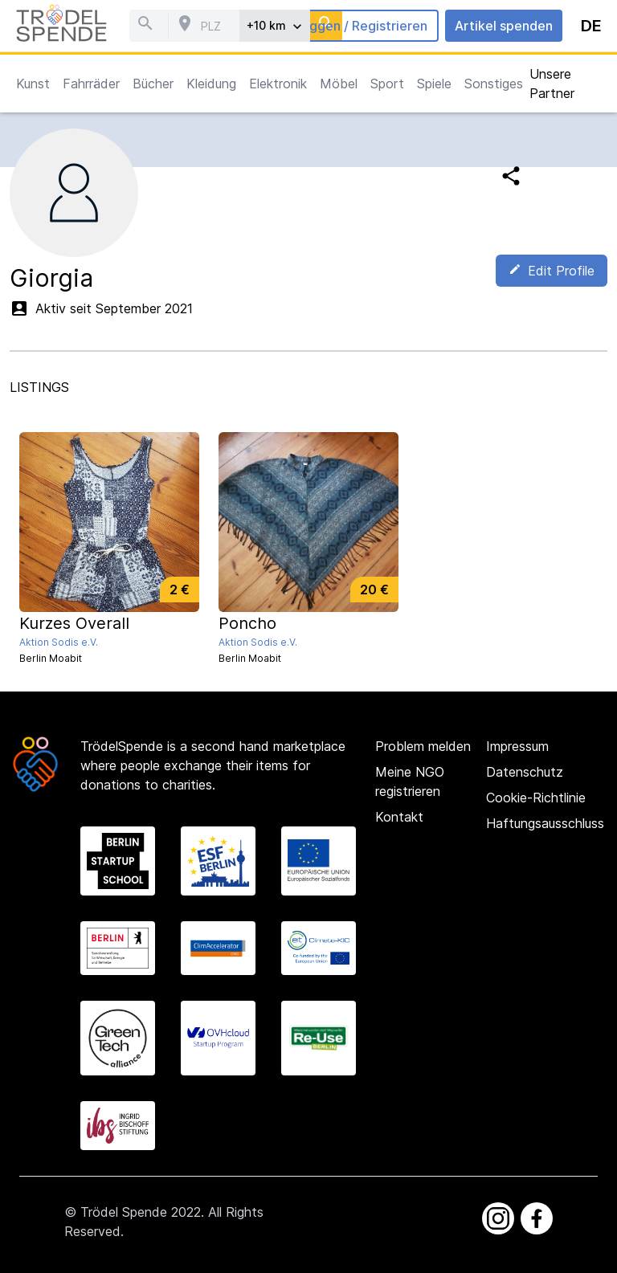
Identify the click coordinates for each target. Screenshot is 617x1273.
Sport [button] (387, 83)
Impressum (517, 746)
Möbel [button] (339, 83)
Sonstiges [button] (493, 83)
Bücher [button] (153, 83)
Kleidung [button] (211, 83)
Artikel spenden (504, 26)
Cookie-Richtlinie (536, 798)
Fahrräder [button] (91, 83)
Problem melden (423, 746)
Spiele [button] (434, 83)
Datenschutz (524, 772)
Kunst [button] (33, 83)
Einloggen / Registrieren (353, 26)
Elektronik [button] (278, 83)
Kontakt (399, 817)
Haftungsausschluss (545, 823)
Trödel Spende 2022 (140, 1212)
